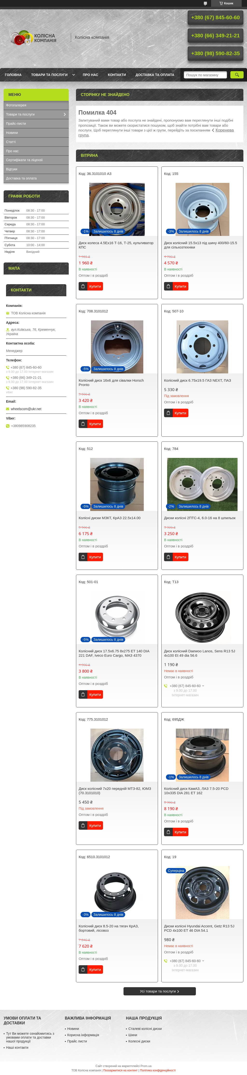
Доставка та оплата (155, 75)
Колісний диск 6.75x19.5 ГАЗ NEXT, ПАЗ (197, 380)
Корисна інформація (83, 1035)
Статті (11, 142)
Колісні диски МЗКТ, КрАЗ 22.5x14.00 (109, 518)
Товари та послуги (49, 75)
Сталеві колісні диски (145, 1029)
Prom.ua (146, 1066)
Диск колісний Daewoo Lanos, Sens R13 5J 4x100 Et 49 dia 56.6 (199, 653)
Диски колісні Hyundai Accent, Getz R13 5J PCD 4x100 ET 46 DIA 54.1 (199, 928)
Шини (132, 1035)
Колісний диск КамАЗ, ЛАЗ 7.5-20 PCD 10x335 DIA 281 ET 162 (196, 790)
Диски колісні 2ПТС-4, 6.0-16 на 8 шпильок (199, 518)
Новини (12, 133)
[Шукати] (237, 74)
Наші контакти (17, 1047)
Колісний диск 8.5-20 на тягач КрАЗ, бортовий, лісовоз (109, 928)
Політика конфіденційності (158, 1070)
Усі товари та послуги (158, 991)
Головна (13, 75)
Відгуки (11, 169)
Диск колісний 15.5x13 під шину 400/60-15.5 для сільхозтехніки (200, 245)
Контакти (117, 75)
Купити (95, 286)
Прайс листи (77, 1041)
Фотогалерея (16, 105)
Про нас (90, 75)
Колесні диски (139, 1041)
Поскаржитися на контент (120, 1070)
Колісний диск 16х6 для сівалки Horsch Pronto (111, 382)
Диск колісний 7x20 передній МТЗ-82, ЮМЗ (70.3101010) (115, 790)
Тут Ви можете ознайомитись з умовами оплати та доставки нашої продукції (30, 1037)
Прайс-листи (16, 123)
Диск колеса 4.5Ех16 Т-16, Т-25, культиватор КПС (116, 245)
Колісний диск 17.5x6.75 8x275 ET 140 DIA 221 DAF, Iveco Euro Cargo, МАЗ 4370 (114, 653)
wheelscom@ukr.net (26, 409)
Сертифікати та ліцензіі (24, 160)
